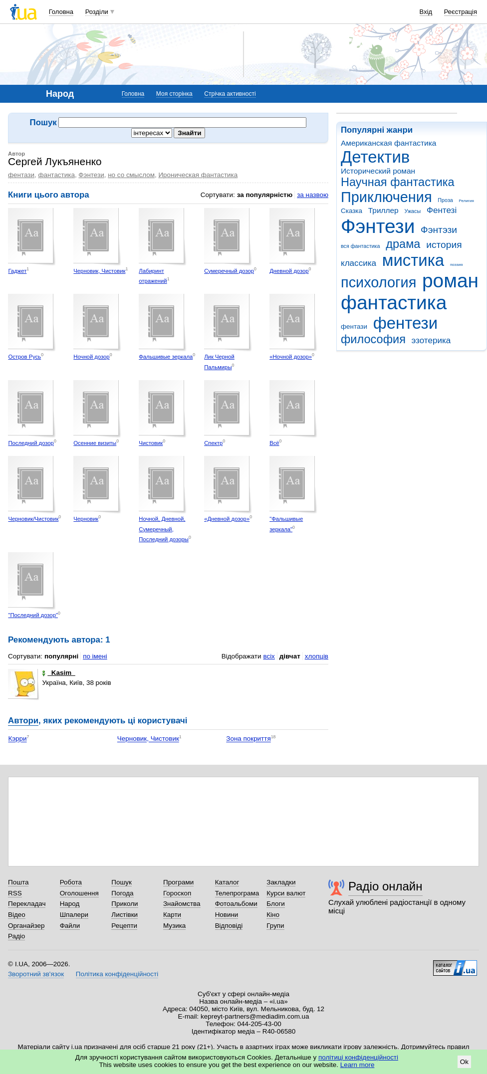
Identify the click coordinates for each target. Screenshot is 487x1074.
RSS (15, 893)
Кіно (272, 914)
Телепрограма (237, 893)
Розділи (96, 11)
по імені (95, 656)
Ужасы (412, 211)
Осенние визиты (94, 443)
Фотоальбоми (236, 903)
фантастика (394, 302)
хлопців (316, 656)
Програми (178, 882)
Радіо (16, 936)
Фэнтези (378, 226)
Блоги (275, 903)
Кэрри (17, 739)
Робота (71, 882)
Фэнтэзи (439, 229)
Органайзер (26, 925)
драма (403, 243)
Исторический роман (378, 171)
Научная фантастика (398, 182)
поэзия (456, 264)
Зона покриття (248, 739)
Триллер (383, 210)
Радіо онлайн (385, 886)
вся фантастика (360, 246)
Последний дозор (31, 443)
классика (358, 263)
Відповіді (229, 925)
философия (373, 339)
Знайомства (182, 903)
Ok (464, 1062)
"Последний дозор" (33, 615)
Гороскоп (177, 893)
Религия (466, 201)
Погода (122, 893)
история (444, 244)
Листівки (124, 914)
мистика (413, 260)
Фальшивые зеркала (166, 357)
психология (378, 282)
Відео (16, 914)
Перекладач (26, 903)
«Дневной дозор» (226, 519)
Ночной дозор (91, 357)
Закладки (280, 882)
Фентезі (442, 210)
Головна (61, 11)
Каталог (227, 882)
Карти (172, 914)
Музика (174, 925)
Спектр (213, 443)
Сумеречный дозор (229, 271)
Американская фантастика (388, 143)
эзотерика (431, 340)
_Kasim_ (58, 672)
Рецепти (124, 925)
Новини (227, 914)
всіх (268, 656)
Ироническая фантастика (198, 175)
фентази (354, 326)
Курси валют (285, 893)
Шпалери (74, 914)
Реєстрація (460, 11)
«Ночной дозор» (290, 357)
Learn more (357, 1065)
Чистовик (151, 443)
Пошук (121, 882)
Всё (274, 443)
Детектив (375, 157)
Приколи (124, 903)
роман (450, 280)
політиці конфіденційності (358, 1057)
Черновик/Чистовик (33, 519)
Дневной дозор (288, 271)
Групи (275, 925)
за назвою (312, 195)
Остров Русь (24, 357)
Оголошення (79, 893)
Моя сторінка (174, 93)
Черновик (85, 519)
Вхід (426, 11)
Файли (70, 925)
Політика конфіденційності (117, 974)
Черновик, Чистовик (99, 271)
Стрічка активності (229, 93)
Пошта (18, 882)
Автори (23, 720)
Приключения (386, 197)
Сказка (351, 211)
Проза (445, 200)
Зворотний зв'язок (36, 974)
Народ (70, 903)
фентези (405, 323)
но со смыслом (131, 175)
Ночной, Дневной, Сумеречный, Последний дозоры (164, 529)
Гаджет (17, 271)
